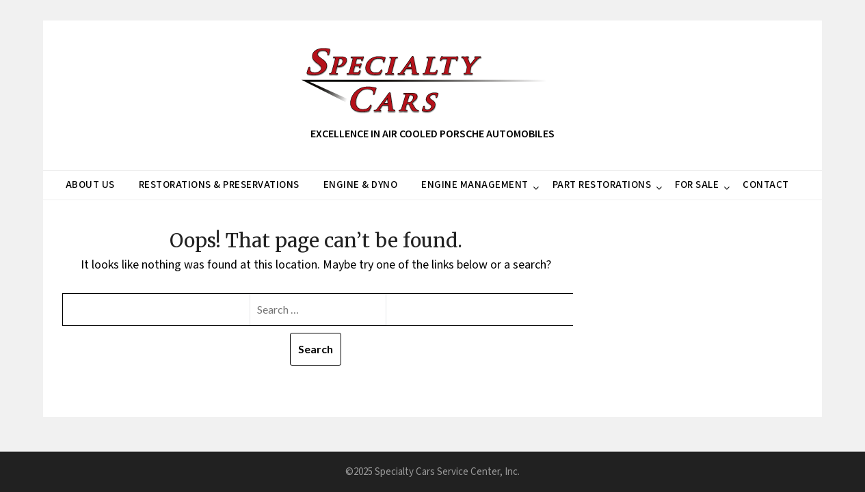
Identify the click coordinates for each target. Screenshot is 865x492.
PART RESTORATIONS (602, 184)
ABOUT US (90, 184)
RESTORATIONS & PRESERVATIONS (219, 184)
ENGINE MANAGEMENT (475, 184)
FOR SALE (697, 184)
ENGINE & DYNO (360, 184)
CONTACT (766, 184)
